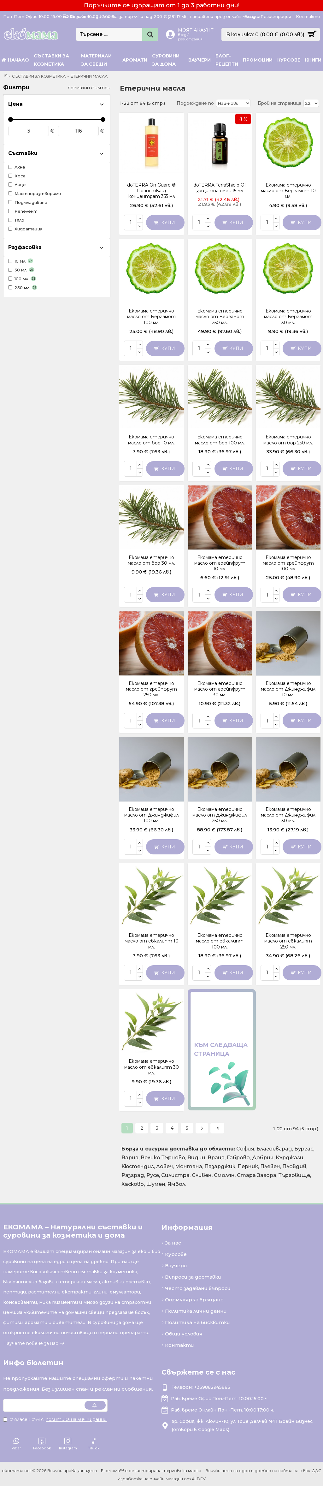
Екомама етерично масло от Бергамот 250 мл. (220, 316)
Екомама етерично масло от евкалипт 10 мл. (152, 940)
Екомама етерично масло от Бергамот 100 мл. (151, 316)
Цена (15, 104)
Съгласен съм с (55, 1418)
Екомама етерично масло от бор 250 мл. (288, 439)
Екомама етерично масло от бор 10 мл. (151, 439)
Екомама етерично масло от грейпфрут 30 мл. (219, 689)
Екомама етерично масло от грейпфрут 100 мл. (288, 563)
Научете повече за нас (30, 1342)
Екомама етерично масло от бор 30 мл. (151, 560)
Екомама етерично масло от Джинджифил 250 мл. (219, 814)
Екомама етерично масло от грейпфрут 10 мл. (219, 563)
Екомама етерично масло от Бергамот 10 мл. (288, 190)
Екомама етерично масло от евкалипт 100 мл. (220, 940)
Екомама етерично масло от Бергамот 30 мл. (288, 316)
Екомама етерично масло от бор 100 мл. (220, 439)
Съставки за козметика (39, 76)
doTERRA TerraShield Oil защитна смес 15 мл (219, 187)
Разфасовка (25, 247)
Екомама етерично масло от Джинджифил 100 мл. (151, 814)
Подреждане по (197, 103)
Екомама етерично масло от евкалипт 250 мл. (288, 940)
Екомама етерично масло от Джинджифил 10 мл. (288, 689)
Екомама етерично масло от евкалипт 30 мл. (151, 1066)
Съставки (23, 153)
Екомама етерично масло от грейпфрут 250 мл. (151, 689)
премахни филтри (89, 88)
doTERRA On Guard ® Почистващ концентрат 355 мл (151, 190)
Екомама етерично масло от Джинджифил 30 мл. (288, 814)
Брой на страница (280, 103)
